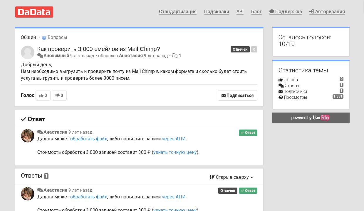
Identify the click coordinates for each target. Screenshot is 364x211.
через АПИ (174, 139)
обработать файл (88, 139)
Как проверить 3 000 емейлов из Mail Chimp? (98, 49)
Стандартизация (178, 11)
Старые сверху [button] (231, 177)
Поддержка (285, 11)
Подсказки (216, 11)
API (240, 11)
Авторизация (327, 11)
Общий (28, 37)
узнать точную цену (175, 152)
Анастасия (131, 55)
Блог (256, 11)
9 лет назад (80, 132)
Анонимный (56, 55)
